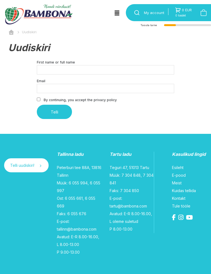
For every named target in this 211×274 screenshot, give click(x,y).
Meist (177, 183)
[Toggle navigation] (117, 13)
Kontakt (178, 198)
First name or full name (56, 62)
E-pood (179, 175)
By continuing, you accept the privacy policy (77, 100)
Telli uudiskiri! (25, 165)
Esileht (178, 167)
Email (41, 81)
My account (154, 12)
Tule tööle (181, 206)
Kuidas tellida (184, 190)
